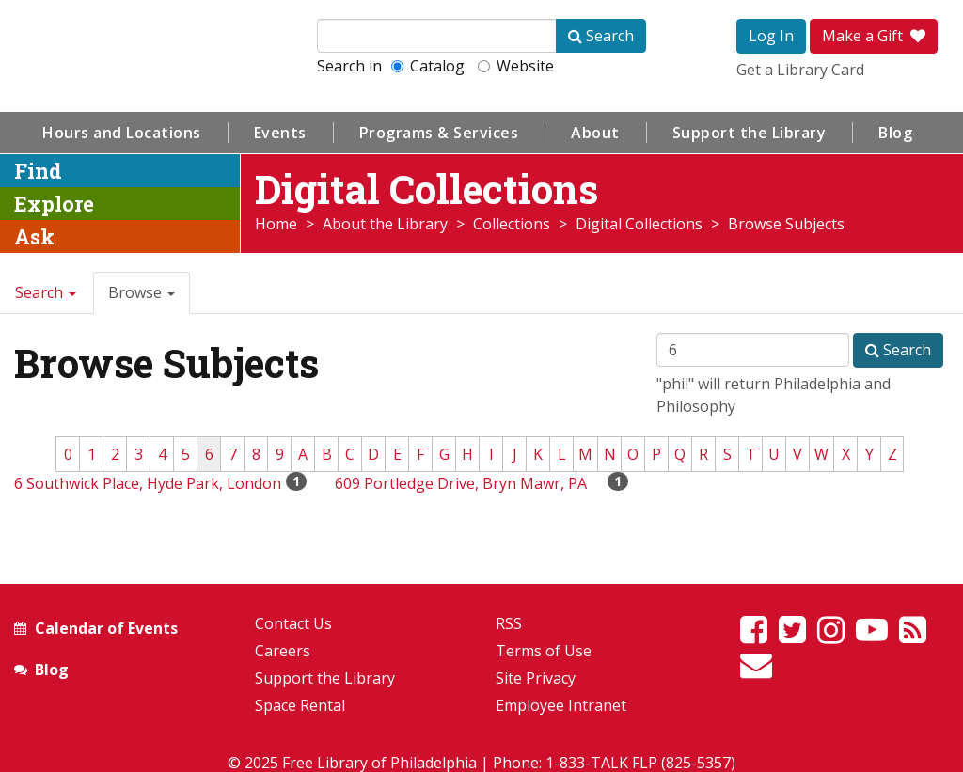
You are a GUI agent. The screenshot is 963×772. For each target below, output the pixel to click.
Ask (34, 236)
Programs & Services (439, 132)
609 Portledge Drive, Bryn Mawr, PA (461, 483)
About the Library (385, 223)
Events (280, 132)
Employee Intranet (561, 705)
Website (516, 66)
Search (45, 292)
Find (38, 170)
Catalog (428, 66)
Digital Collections (639, 223)
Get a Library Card (800, 69)
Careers (282, 650)
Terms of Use (544, 650)
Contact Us (293, 623)
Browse (141, 292)
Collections (511, 223)
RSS (509, 623)
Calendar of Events (106, 628)
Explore (54, 203)
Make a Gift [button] (873, 35)
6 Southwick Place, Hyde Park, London (147, 483)
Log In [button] (771, 35)
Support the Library (749, 132)
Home (276, 223)
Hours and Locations (121, 132)
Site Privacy (536, 678)
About (595, 132)
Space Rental (300, 705)
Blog (895, 132)
